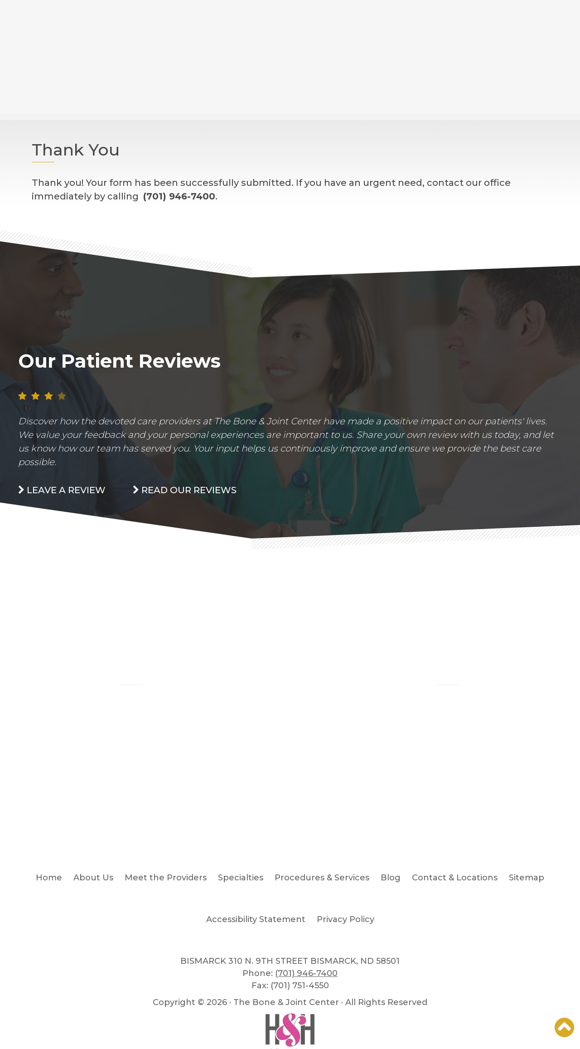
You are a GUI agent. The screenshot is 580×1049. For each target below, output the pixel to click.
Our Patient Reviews (119, 361)
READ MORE (132, 754)
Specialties (240, 878)
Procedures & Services (322, 878)
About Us (93, 878)
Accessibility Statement (255, 919)
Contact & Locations (455, 878)
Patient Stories (448, 667)
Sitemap (526, 878)
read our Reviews (185, 490)
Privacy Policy (345, 919)
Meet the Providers (166, 878)
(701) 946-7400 (306, 973)
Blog (131, 667)
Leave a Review (62, 490)
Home (49, 878)
